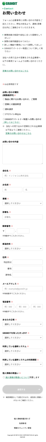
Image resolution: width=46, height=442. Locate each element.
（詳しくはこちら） (11, 122)
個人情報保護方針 (22, 418)
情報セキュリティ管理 (22, 428)
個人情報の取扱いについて (17, 377)
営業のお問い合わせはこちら (15, 70)
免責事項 (22, 423)
